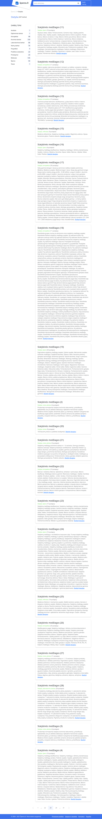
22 (45, 808)
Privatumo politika (58, 816)
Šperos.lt (14, 12)
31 (63, 808)
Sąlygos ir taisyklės (71, 816)
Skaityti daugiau (61, 53)
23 (50, 808)
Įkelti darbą (84, 3)
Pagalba (88, 816)
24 (56, 808)
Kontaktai (81, 816)
